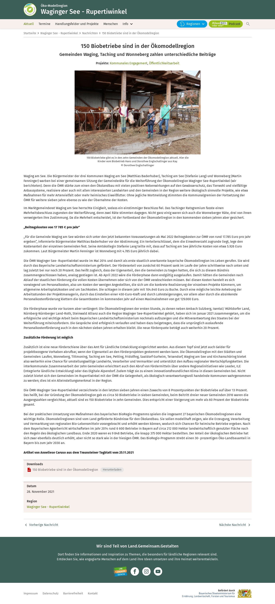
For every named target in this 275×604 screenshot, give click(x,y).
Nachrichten (90, 33)
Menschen (110, 24)
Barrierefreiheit (73, 593)
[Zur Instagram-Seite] (146, 571)
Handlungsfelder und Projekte (77, 24)
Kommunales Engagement (128, 63)
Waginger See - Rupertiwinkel (59, 33)
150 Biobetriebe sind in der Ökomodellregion (130, 33)
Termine (44, 24)
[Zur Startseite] (32, 9)
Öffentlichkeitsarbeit (164, 63)
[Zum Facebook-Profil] (135, 571)
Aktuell (29, 24)
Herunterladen (112, 469)
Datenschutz (50, 593)
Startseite (30, 33)
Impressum (31, 593)
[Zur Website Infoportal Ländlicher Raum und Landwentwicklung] (120, 571)
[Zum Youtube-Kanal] (158, 571)
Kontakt (93, 593)
